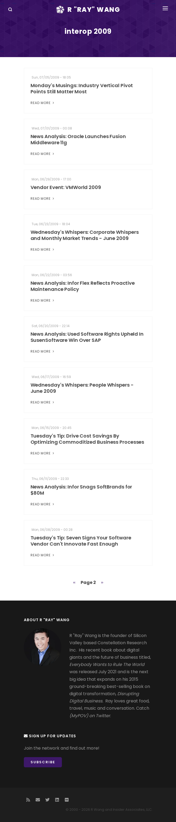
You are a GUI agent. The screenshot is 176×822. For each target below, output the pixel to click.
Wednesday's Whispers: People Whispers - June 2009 (82, 388)
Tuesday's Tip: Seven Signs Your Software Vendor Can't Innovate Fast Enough (81, 540)
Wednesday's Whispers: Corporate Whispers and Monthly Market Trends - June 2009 (85, 235)
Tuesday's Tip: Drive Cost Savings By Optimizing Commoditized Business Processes (87, 438)
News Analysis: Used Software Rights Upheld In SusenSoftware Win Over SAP (87, 337)
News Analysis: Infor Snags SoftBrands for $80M (81, 489)
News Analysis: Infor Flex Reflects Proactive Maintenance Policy (83, 286)
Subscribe (43, 762)
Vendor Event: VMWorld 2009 (66, 187)
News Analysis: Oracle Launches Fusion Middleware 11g (78, 139)
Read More (43, 103)
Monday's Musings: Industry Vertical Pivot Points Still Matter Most (82, 88)
